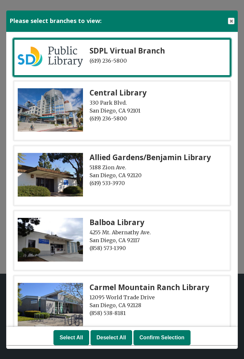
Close (231, 21)
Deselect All (111, 338)
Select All (71, 338)
